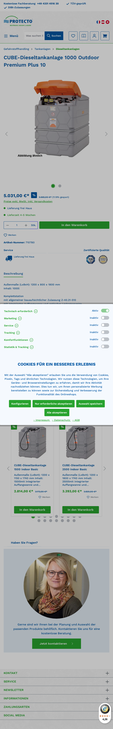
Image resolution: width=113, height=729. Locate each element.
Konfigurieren (20, 403)
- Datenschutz (61, 420)
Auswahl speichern (90, 403)
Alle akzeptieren (57, 412)
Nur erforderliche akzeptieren (53, 403)
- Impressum (41, 420)
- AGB (76, 420)
